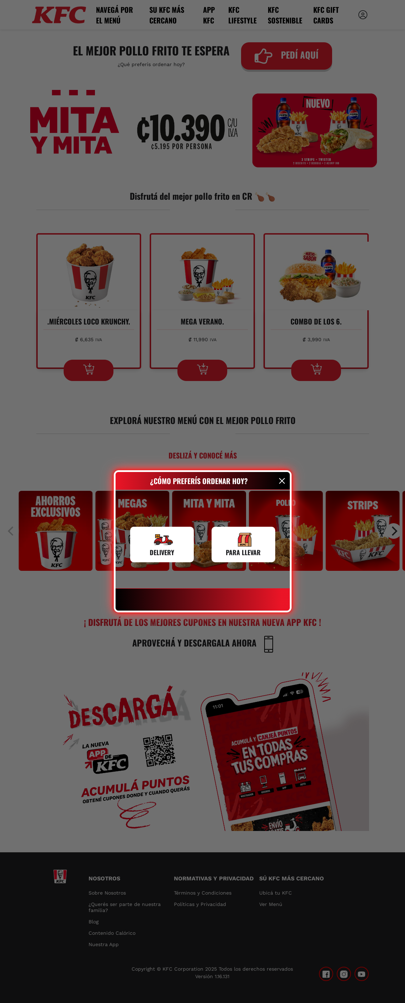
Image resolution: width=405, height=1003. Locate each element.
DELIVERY (162, 552)
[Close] (282, 481)
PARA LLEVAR (243, 552)
